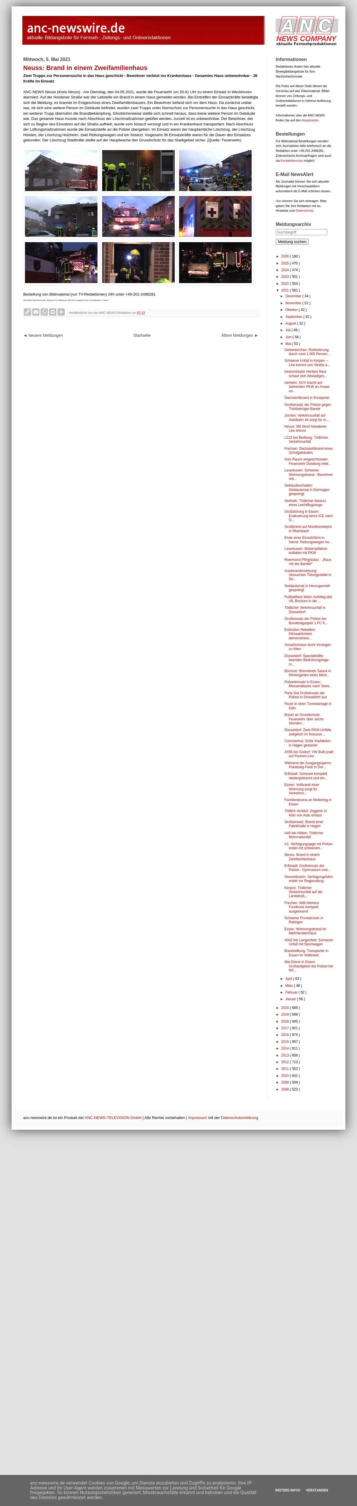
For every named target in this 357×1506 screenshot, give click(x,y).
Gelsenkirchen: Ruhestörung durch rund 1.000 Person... (307, 352)
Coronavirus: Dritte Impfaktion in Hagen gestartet (307, 743)
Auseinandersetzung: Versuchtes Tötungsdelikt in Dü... (307, 575)
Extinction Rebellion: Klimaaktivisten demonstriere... (300, 634)
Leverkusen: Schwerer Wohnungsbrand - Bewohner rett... (308, 474)
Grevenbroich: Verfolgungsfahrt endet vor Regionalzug (308, 879)
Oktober (292, 310)
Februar (291, 992)
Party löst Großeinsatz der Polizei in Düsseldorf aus (305, 695)
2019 (285, 1014)
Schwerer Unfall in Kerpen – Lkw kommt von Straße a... (307, 363)
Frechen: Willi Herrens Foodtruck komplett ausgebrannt (301, 907)
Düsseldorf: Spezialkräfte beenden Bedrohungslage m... (306, 660)
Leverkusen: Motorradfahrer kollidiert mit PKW (305, 551)
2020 (285, 1008)
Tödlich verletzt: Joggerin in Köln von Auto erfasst (305, 813)
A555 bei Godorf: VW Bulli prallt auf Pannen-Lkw (308, 754)
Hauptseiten (310, 120)
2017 (285, 1028)
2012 (285, 1062)
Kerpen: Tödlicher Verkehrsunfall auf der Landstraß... (303, 892)
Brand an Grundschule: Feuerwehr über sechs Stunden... (303, 719)
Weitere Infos (287, 1490)
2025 (285, 263)
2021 (285, 290)
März (289, 986)
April (289, 979)
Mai (288, 344)
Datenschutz (304, 210)
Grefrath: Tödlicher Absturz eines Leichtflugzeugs (305, 503)
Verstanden (317, 1490)
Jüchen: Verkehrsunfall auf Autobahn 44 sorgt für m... (306, 417)
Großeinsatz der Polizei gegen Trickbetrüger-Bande (307, 407)
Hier (279, 201)
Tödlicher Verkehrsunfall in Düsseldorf (304, 610)
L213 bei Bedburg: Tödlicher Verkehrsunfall (306, 440)
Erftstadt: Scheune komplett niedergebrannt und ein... (305, 776)
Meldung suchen (292, 242)
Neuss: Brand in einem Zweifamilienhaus (302, 857)
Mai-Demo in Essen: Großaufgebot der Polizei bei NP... (308, 966)
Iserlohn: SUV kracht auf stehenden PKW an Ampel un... (306, 387)
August (291, 323)
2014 (285, 1048)
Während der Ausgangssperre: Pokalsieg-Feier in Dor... (308, 765)
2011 (285, 1069)
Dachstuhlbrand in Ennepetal (306, 398)
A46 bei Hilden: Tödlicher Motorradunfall (303, 835)
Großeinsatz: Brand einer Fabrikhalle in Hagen (303, 824)
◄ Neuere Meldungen (43, 335)
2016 (285, 1035)
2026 (285, 256)
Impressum (197, 1117)
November (293, 303)
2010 (285, 1076)
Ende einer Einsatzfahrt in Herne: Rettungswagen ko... (308, 540)
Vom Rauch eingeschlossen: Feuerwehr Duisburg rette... (307, 461)
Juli (288, 330)
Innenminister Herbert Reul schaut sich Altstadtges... (305, 374)
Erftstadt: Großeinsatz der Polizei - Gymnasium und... (307, 868)
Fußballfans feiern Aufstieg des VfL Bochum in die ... (308, 599)
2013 (285, 1055)
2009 (285, 1082)
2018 (285, 1021)
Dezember (293, 296)
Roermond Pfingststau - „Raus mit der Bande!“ (307, 562)
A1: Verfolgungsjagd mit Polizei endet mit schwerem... (308, 846)
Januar (291, 999)
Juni (289, 337)
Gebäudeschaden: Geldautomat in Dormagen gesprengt (307, 489)
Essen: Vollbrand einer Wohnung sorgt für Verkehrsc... (301, 789)
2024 (285, 270)
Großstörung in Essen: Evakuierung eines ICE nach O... (308, 516)
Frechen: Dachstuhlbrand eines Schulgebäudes (308, 451)
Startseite (142, 335)
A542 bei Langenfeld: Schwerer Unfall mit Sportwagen (308, 942)
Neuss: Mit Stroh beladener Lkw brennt (305, 428)
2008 (285, 1089)
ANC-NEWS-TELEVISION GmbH (113, 1117)
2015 (285, 1042)
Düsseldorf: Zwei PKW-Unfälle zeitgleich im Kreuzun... (307, 732)
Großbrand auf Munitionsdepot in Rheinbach (308, 529)
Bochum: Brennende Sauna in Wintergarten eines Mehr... (307, 673)
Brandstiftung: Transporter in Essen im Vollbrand (306, 953)
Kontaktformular (292, 160)
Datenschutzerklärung (239, 1117)
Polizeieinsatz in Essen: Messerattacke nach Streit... (308, 684)
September (294, 317)
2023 (285, 277)
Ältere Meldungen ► (239, 335)
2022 (285, 284)
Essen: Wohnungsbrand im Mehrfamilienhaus (305, 931)
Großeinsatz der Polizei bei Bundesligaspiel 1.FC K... (306, 621)
